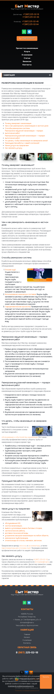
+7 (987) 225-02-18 (31, 14)
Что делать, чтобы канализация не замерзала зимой (26, 141)
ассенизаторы (34, 546)
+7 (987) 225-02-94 (30, 24)
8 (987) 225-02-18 (41, 559)
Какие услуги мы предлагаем (17, 145)
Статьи (27, 58)
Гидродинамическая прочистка (17, 307)
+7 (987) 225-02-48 (30, 21)
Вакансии (27, 61)
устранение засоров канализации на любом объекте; (27, 535)
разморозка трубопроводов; (16, 538)
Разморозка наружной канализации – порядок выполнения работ (24, 132)
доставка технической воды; (16, 533)
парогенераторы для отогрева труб (16, 548)
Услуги (27, 52)
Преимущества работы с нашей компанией (22, 143)
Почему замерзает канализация (18, 123)
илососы (23, 546)
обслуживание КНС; (13, 523)
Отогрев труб (10, 270)
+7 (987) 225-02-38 (30, 17)
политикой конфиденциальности (21, 686)
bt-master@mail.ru (42, 562)
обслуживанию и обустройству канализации (20, 437)
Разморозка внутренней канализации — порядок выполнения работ (25, 137)
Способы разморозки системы (17, 128)
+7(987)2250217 (27, 38)
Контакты (27, 65)
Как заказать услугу (13, 148)
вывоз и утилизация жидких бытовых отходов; (23, 528)
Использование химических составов (20, 294)
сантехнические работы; (15, 531)
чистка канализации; (13, 526)
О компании (27, 55)
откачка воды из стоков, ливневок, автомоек (23, 540)
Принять (46, 677)
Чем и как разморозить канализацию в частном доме (26, 126)
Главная (27, 634)
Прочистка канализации (27, 48)
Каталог (27, 637)
